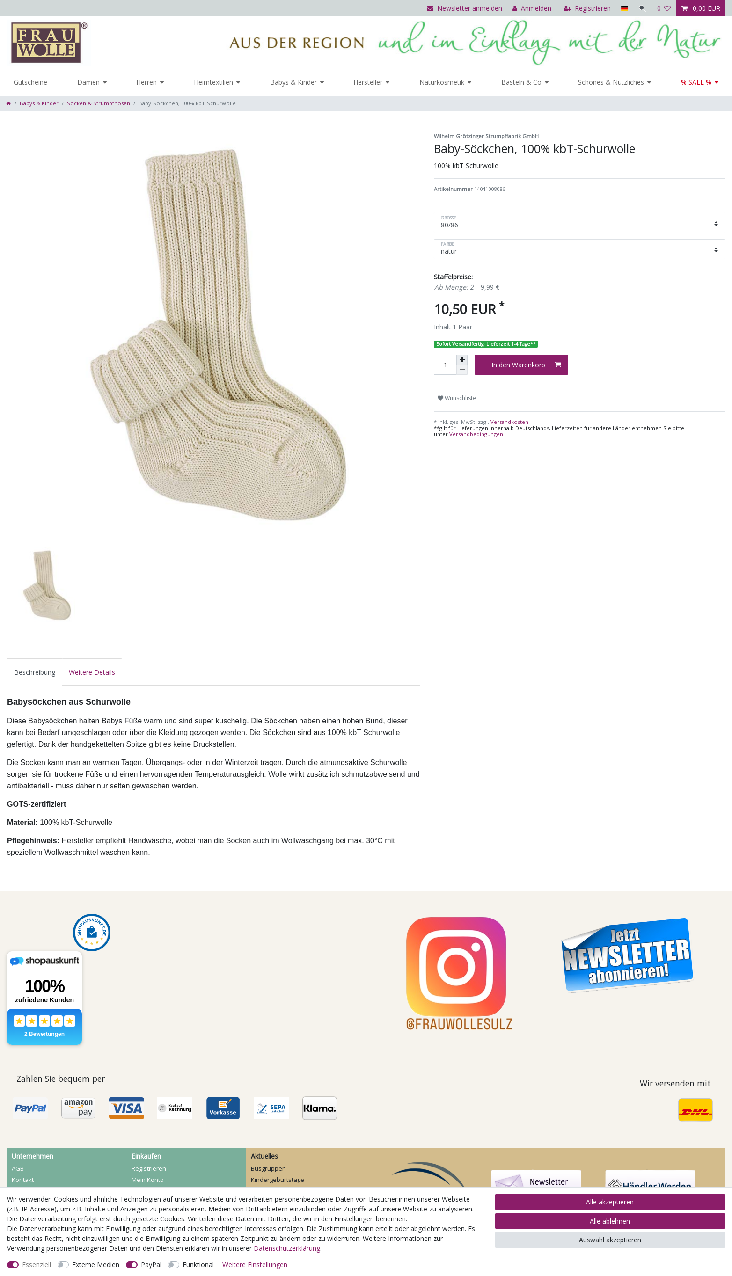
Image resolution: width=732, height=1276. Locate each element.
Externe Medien (95, 1264)
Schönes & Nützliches (611, 82)
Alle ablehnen (610, 1221)
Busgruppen (268, 1168)
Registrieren (149, 1168)
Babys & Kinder (293, 82)
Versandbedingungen (476, 433)
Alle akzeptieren (610, 1201)
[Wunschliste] (664, 8)
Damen (88, 82)
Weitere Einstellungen (254, 1264)
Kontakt (23, 1179)
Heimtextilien (213, 82)
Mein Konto (148, 1179)
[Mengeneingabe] (445, 365)
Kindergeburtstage (277, 1179)
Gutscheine (30, 82)
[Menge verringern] (462, 370)
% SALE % (696, 82)
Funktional (198, 1264)
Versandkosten (508, 421)
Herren (146, 82)
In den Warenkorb (526, 364)
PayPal (151, 1264)
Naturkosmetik (441, 82)
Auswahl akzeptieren (610, 1239)
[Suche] (642, 8)
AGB (18, 1168)
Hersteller (367, 82)
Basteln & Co (521, 82)
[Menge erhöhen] (462, 360)
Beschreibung (34, 672)
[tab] (34, 672)
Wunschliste (457, 398)
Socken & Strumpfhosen (98, 103)
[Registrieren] (587, 8)
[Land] (624, 8)
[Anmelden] (531, 8)
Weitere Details (92, 672)
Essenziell (36, 1264)
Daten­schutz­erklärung (287, 1248)
